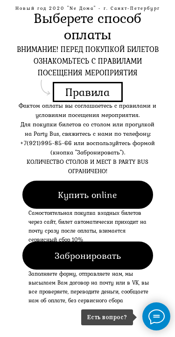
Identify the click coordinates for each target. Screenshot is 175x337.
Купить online (87, 195)
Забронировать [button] (88, 256)
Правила (87, 91)
